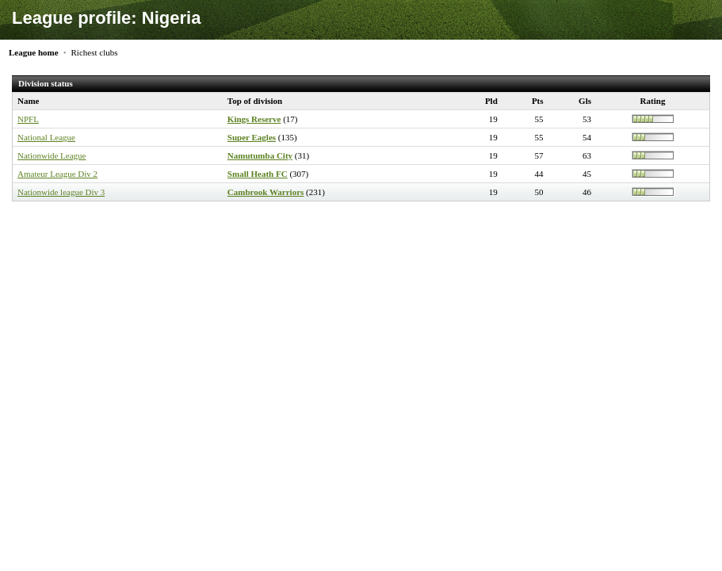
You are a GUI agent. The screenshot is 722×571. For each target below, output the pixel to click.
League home (34, 52)
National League (46, 137)
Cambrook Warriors (265, 192)
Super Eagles (251, 137)
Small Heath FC (257, 173)
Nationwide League (51, 155)
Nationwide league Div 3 (61, 192)
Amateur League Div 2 (57, 173)
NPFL (28, 119)
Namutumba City (259, 155)
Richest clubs (94, 52)
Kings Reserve (254, 119)
